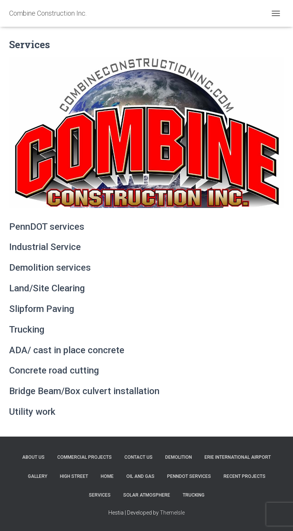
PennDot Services (189, 476)
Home (107, 476)
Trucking (193, 495)
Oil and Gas (140, 476)
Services (100, 495)
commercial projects (84, 457)
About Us (33, 457)
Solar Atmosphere (146, 495)
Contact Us (138, 457)
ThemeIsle (172, 513)
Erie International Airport (237, 457)
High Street (74, 476)
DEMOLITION (178, 457)
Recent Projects (245, 476)
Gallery (37, 476)
